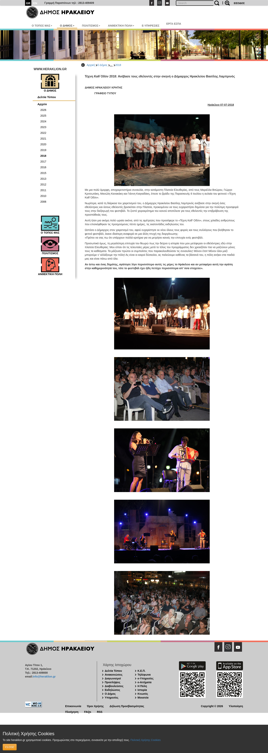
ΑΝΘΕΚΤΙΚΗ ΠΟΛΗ (121, 25)
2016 (43, 167)
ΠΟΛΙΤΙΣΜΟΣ (91, 25)
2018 (118, 65)
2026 (43, 109)
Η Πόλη (142, 686)
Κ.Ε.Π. (141, 670)
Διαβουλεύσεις (114, 686)
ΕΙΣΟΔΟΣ (239, 3)
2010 (43, 195)
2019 (43, 150)
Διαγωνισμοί (113, 678)
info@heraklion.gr (44, 676)
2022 (43, 132)
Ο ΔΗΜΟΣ (67, 25)
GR (28, 3)
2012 (43, 184)
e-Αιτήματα (145, 682)
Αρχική (91, 65)
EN (35, 3)
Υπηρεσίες (111, 697)
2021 (43, 138)
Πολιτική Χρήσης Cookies (145, 740)
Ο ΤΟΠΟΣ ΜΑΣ (42, 25)
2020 (43, 144)
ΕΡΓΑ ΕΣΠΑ (173, 23)
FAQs (87, 711)
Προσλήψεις (112, 682)
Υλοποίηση (236, 706)
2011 (43, 190)
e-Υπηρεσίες (146, 678)
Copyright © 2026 (212, 706)
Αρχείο (42, 104)
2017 (43, 161)
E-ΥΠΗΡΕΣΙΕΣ (150, 25)
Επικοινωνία (73, 706)
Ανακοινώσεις (114, 674)
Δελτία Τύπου (46, 97)
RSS (99, 711)
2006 (43, 201)
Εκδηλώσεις (112, 689)
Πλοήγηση (71, 711)
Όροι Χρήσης (95, 706)
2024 (43, 121)
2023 (43, 127)
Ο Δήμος (102, 65)
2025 (43, 115)
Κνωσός (143, 693)
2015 (43, 173)
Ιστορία (142, 689)
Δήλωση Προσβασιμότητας (127, 706)
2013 (43, 178)
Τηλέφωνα (144, 674)
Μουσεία (143, 697)
